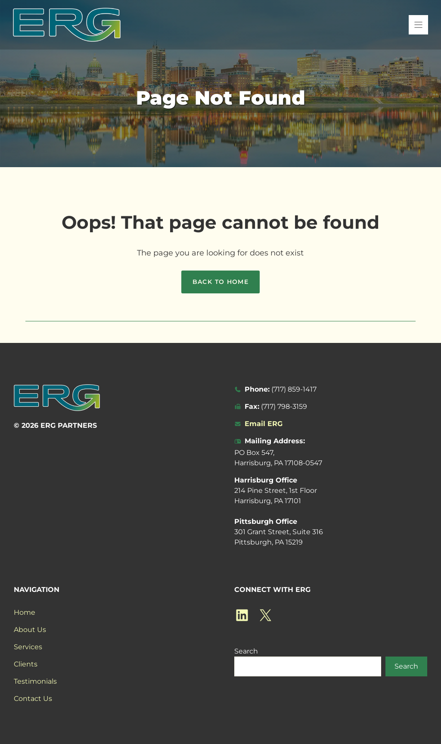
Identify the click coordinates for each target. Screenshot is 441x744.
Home (24, 612)
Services (28, 647)
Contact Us (33, 698)
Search (246, 651)
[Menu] (418, 24)
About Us (30, 630)
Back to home (221, 281)
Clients (25, 664)
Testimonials (35, 681)
